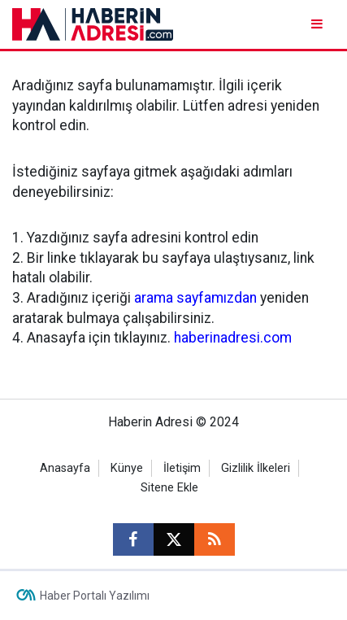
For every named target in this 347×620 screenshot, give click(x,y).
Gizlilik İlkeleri (255, 468)
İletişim (182, 468)
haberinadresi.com (233, 338)
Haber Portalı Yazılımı (95, 595)
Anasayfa (65, 468)
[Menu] (318, 24)
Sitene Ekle (169, 488)
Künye (127, 468)
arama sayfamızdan (195, 298)
